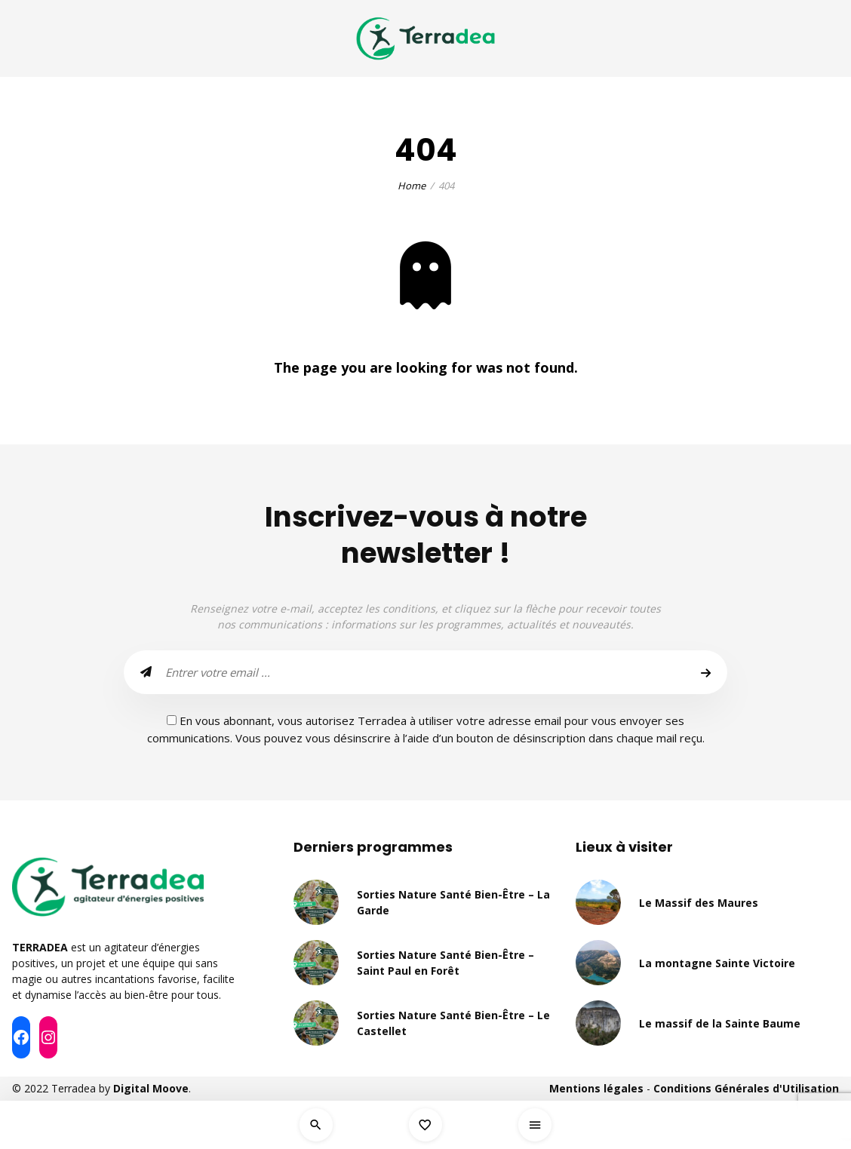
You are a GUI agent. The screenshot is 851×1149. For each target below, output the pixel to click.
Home (412, 185)
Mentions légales (596, 1088)
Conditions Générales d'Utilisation (746, 1088)
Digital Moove (151, 1088)
